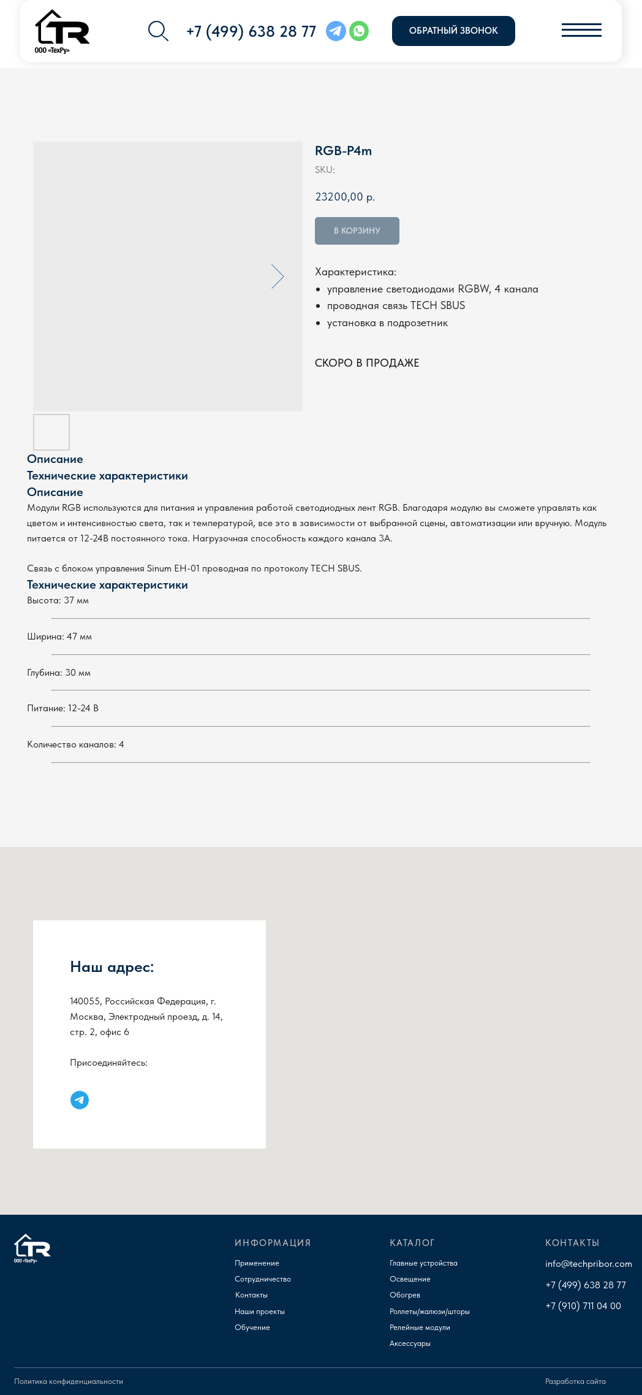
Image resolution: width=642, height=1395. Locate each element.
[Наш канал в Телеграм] (79, 1100)
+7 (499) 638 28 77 (585, 1284)
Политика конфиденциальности (68, 1381)
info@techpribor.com (588, 1263)
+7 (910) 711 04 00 (583, 1305)
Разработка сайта (575, 1381)
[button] (453, 31)
